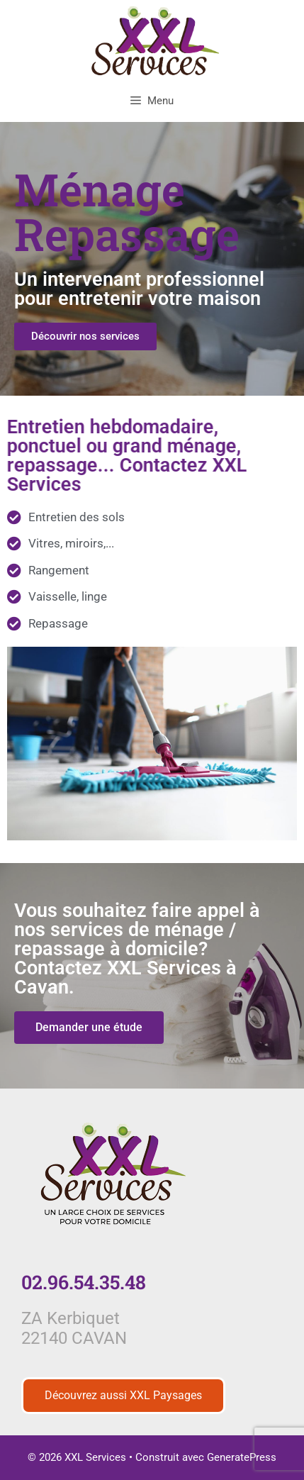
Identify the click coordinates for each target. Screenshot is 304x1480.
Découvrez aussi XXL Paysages (123, 1395)
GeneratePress (241, 1457)
